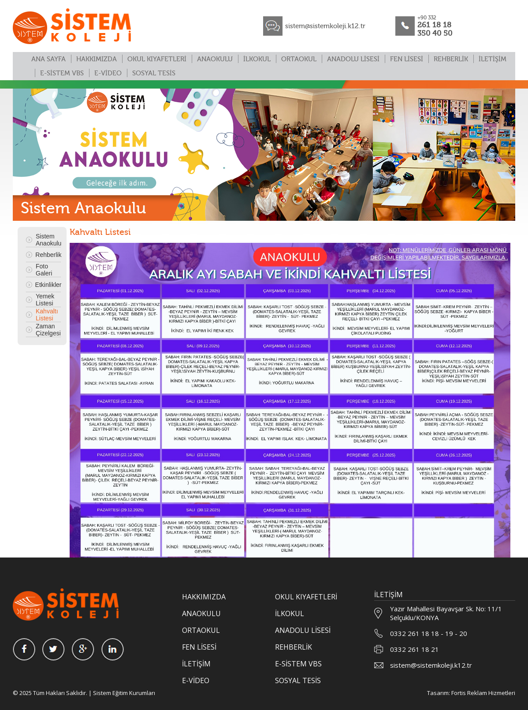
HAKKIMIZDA (96, 59)
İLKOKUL (257, 59)
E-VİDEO (108, 73)
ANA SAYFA (48, 59)
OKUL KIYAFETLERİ (156, 59)
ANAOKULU (215, 59)
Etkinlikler (48, 284)
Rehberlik (48, 254)
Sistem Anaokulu (48, 240)
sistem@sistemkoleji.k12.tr (325, 26)
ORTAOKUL (298, 59)
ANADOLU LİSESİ (353, 59)
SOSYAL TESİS (153, 73)
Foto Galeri (44, 270)
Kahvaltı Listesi (47, 315)
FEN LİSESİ (406, 59)
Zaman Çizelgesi (48, 330)
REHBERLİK (451, 59)
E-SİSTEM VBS (62, 73)
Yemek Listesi (45, 300)
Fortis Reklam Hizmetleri (483, 693)
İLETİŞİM (492, 59)
